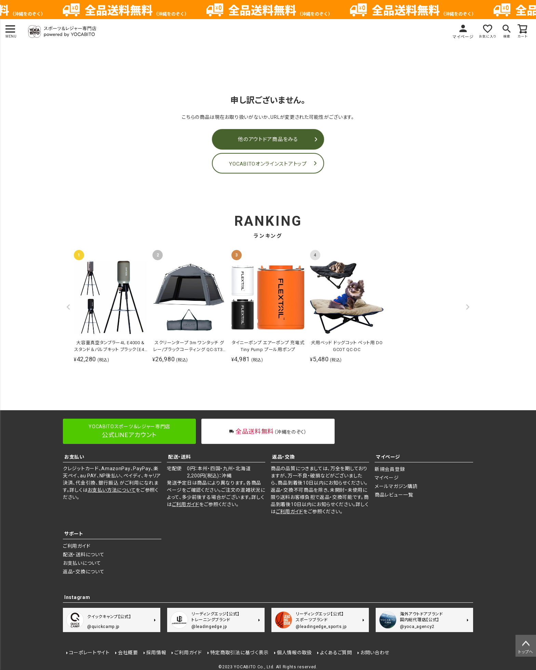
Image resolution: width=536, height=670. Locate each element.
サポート (73, 533)
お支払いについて (82, 563)
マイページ (457, 36)
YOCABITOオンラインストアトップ (268, 164)
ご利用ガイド (185, 504)
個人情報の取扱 (294, 652)
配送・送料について (83, 554)
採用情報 (156, 652)
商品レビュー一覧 (394, 495)
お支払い (74, 457)
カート (522, 36)
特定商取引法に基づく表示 (239, 652)
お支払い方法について (112, 490)
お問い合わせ (374, 652)
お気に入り (483, 36)
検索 (505, 36)
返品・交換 (283, 457)
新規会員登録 (390, 469)
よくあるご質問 (335, 652)
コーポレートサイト (88, 652)
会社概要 (127, 652)
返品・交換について (83, 571)
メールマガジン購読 (396, 486)
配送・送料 (179, 457)
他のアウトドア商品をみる (268, 139)
